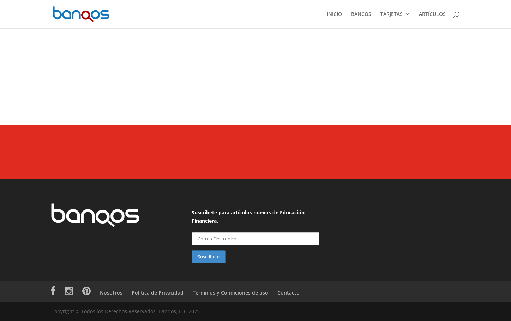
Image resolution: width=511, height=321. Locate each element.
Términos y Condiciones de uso (230, 292)
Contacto (288, 292)
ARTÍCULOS (432, 14)
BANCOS (361, 14)
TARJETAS (391, 14)
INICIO (334, 14)
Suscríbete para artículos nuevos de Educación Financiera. (248, 216)
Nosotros (111, 292)
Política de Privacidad (158, 292)
